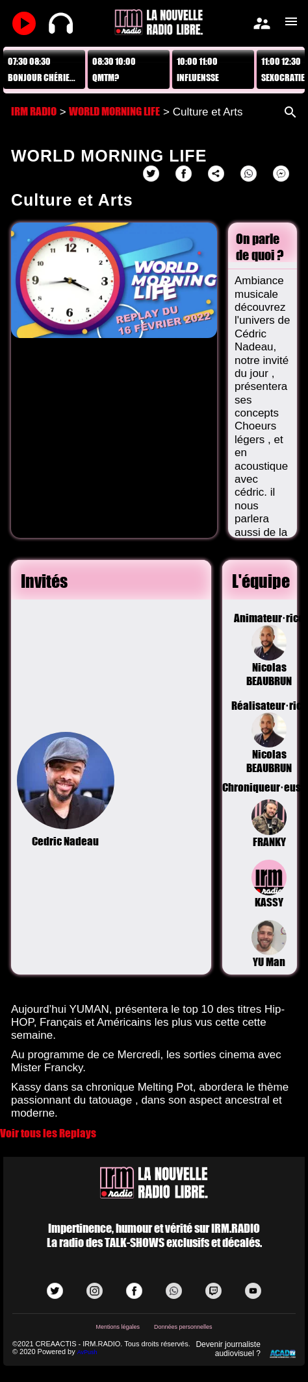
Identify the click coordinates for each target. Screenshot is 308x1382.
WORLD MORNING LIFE (114, 111)
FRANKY (269, 824)
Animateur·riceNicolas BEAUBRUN (269, 649)
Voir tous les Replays (48, 1133)
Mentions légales (118, 1327)
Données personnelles (183, 1327)
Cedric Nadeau (65, 790)
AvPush (87, 1352)
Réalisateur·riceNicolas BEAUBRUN (269, 737)
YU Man (269, 944)
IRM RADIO (34, 111)
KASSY (269, 884)
